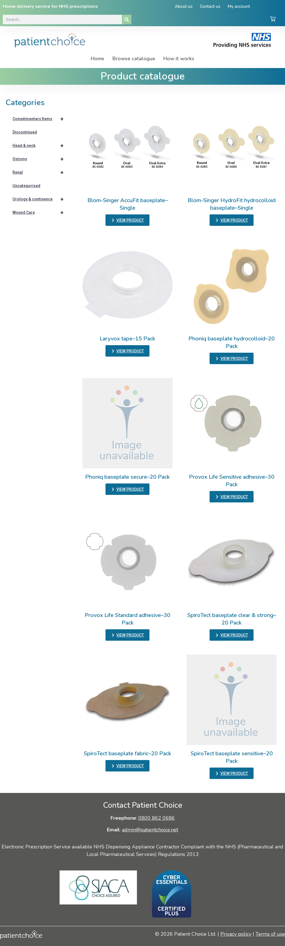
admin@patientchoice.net (150, 829)
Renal (40, 172)
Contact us (210, 6)
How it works (178, 58)
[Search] (126, 19)
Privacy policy (235, 934)
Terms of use (270, 934)
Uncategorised (26, 185)
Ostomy (40, 159)
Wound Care (40, 212)
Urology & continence (40, 199)
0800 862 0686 (156, 818)
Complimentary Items (40, 118)
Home (97, 58)
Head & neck (40, 145)
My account (239, 6)
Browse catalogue (133, 58)
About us (184, 6)
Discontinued (25, 132)
